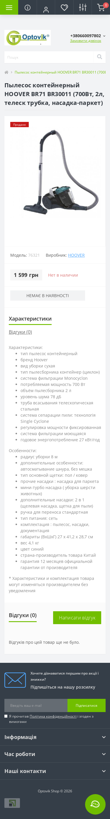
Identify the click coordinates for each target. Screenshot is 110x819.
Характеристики (30, 318)
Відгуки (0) (20, 332)
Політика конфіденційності (53, 716)
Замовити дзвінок (85, 40)
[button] (46, 9)
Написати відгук (77, 617)
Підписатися (86, 705)
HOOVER (76, 255)
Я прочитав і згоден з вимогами (51, 719)
